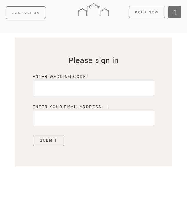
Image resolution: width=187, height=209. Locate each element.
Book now (147, 12)
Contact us (26, 13)
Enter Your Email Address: (72, 107)
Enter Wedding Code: (60, 77)
